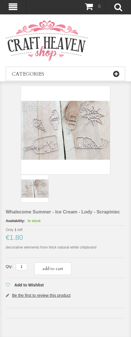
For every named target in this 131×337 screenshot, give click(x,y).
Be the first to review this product (41, 295)
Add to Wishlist (29, 285)
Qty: (9, 266)
